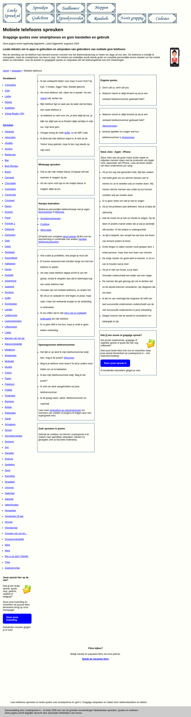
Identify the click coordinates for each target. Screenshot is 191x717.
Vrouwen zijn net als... (16, 533)
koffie (67, 132)
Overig (8, 372)
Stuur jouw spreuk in (115, 363)
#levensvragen (109, 126)
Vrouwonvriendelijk (14, 539)
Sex (7, 447)
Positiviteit (10, 395)
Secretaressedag (13, 436)
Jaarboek (9, 286)
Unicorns (9, 487)
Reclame (9, 401)
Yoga (7, 562)
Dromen (9, 212)
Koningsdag (11, 304)
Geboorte (9, 229)
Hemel (8, 269)
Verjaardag (10, 510)
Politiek (8, 390)
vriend (43, 98)
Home (6, 70)
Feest (8, 217)
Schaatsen (10, 424)
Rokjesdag (10, 413)
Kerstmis (9, 292)
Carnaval (9, 177)
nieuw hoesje (69, 236)
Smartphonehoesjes (50, 218)
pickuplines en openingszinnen (65, 410)
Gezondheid (11, 258)
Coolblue (44, 224)
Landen (8, 309)
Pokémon (10, 384)
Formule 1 (10, 223)
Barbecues (10, 154)
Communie (10, 194)
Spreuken (16, 70)
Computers (10, 85)
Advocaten (10, 137)
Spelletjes (10, 108)
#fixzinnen (69, 357)
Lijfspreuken (11, 326)
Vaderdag (10, 493)
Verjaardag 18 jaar (14, 516)
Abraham (9, 131)
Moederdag (10, 355)
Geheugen (10, 235)
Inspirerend (10, 281)
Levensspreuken (13, 321)
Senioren (9, 441)
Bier (7, 160)
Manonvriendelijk (13, 344)
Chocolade (10, 183)
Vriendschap (11, 527)
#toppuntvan (128, 137)
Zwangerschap (12, 568)
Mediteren (10, 349)
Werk (7, 550)
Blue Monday (11, 166)
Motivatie (9, 361)
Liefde (8, 96)
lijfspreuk (59, 212)
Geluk (8, 246)
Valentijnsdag (11, 504)
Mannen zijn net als (14, 338)
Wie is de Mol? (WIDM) (16, 556)
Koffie (8, 298)
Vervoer (9, 522)
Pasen (8, 378)
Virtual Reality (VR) (14, 113)
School (8, 430)
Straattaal (10, 481)
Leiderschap (11, 315)
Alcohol (8, 149)
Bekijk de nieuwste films (95, 659)
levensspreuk (45, 212)
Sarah (8, 418)
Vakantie (9, 499)
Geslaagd (10, 252)
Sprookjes (10, 476)
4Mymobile (45, 230)
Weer (7, 545)
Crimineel (10, 200)
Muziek (8, 367)
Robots (8, 102)
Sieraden (9, 453)
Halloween (10, 263)
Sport (7, 470)
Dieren (8, 206)
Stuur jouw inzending (12, 618)
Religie (8, 407)
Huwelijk (9, 275)
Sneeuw (9, 459)
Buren (8, 171)
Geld (7, 90)
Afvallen (9, 143)
